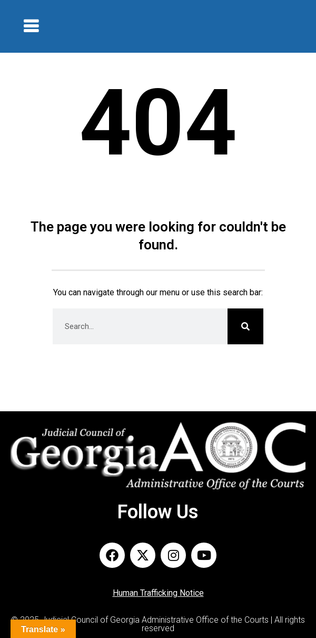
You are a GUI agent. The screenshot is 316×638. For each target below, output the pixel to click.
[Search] (245, 326)
